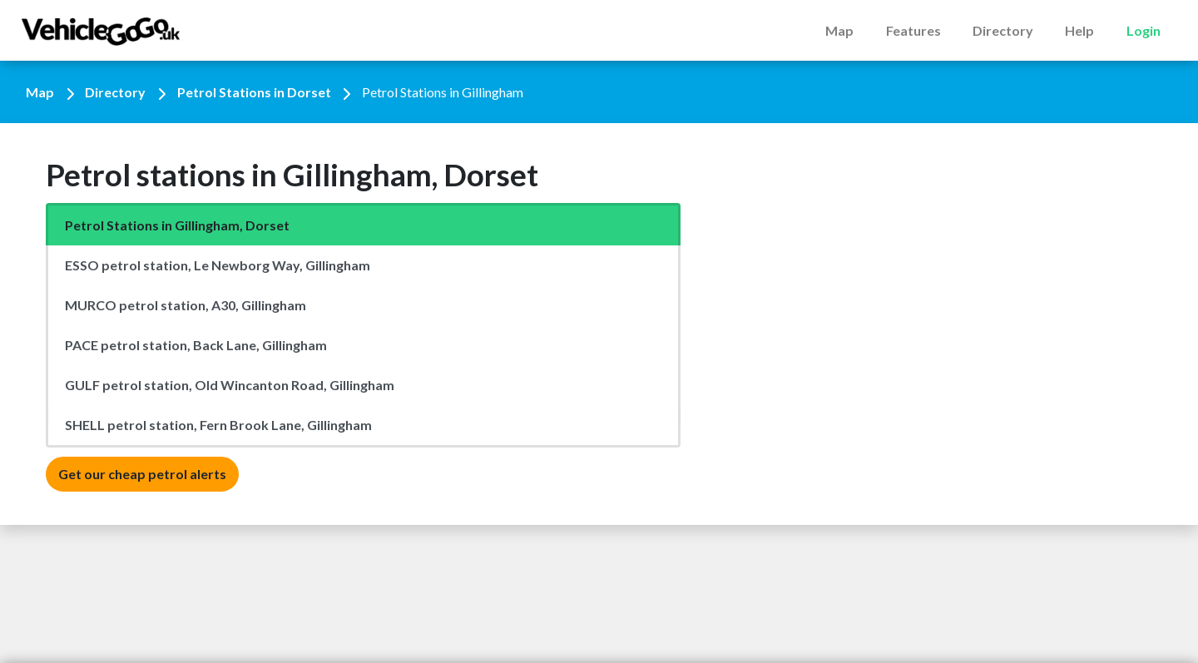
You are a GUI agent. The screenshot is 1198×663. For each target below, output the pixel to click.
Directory (1003, 30)
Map (839, 30)
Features (913, 30)
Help (1079, 30)
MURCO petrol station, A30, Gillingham (185, 305)
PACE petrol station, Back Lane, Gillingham (196, 345)
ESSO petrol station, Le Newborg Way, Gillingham (217, 265)
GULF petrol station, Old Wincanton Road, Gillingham (229, 385)
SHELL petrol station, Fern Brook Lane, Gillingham (218, 425)
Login (1143, 30)
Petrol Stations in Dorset (254, 92)
